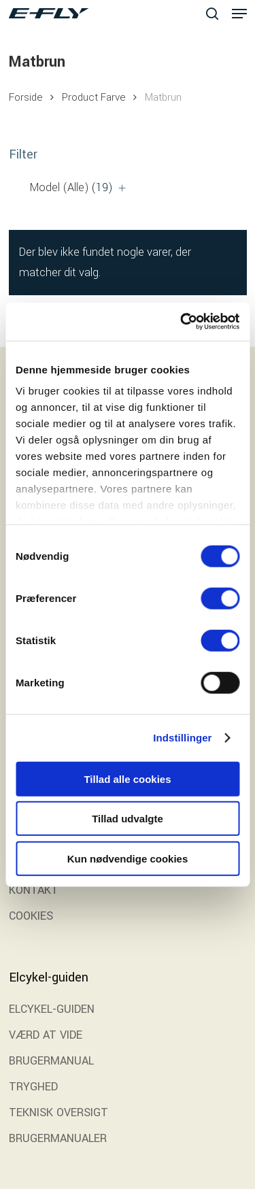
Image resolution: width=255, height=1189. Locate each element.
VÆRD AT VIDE (45, 1035)
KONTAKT (33, 890)
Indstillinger (182, 737)
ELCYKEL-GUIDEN (52, 1009)
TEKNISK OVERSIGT (58, 1112)
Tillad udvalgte (127, 818)
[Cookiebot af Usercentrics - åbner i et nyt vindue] (181, 322)
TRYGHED (33, 1086)
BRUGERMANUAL (51, 1061)
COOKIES (31, 916)
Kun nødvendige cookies (127, 858)
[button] (239, 13)
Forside (26, 97)
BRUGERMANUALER (58, 1138)
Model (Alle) (71, 187)
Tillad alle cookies (127, 778)
